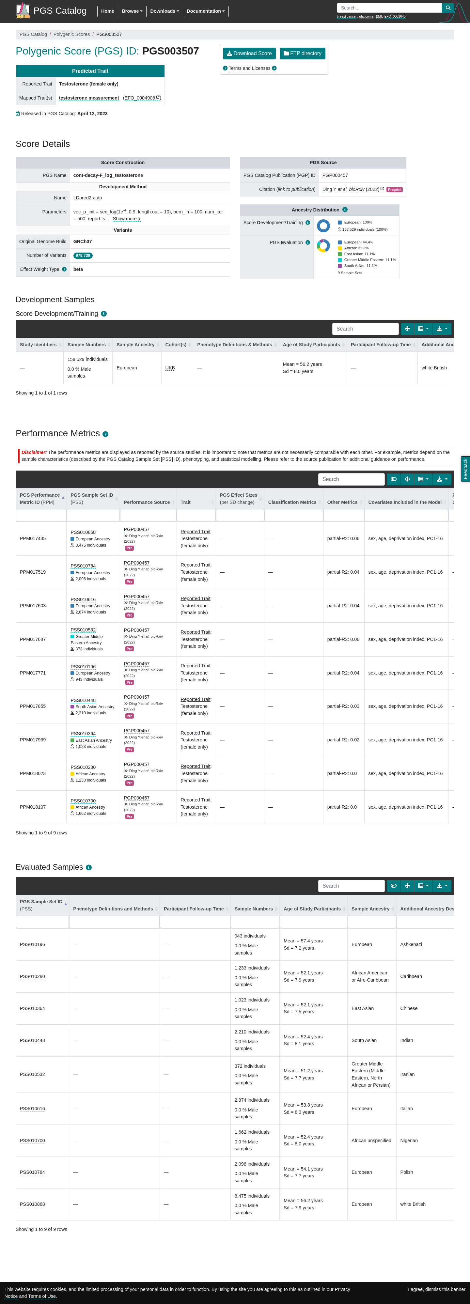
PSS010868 (83, 532)
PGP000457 (335, 175)
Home (107, 11)
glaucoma (366, 16)
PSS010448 (83, 700)
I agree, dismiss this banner (436, 1289)
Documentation (204, 11)
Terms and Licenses (250, 68)
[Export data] (442, 329)
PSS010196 (83, 666)
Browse (130, 11)
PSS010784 (83, 565)
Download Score (249, 53)
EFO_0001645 (395, 16)
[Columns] (423, 329)
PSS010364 (83, 733)
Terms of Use (42, 1296)
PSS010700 (83, 800)
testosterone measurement (89, 98)
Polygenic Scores (72, 34)
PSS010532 (83, 629)
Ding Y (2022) (351, 189)
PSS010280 (83, 767)
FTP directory (302, 53)
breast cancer (347, 16)
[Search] (365, 329)
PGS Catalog (33, 34)
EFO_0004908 (140, 98)
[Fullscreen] (407, 329)
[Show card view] (393, 479)
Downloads (162, 11)
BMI (379, 16)
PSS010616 (83, 599)
